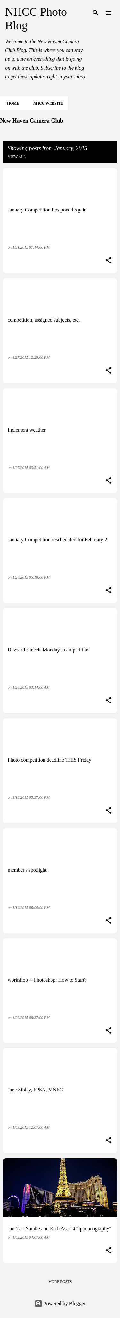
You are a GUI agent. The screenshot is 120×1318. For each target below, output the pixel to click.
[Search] (96, 13)
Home (11, 103)
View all (17, 156)
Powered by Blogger (60, 1303)
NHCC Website (46, 103)
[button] (108, 260)
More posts (60, 1281)
